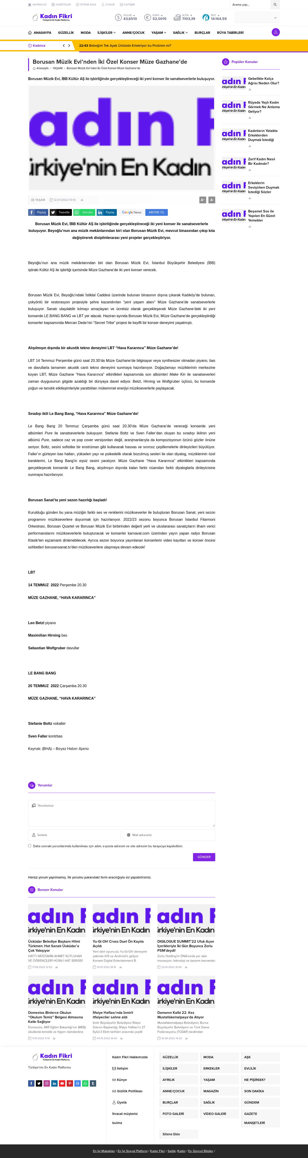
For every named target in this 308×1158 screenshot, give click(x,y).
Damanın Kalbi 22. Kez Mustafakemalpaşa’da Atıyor (180, 1014)
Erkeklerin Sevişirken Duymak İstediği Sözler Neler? (263, 190)
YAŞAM (58, 68)
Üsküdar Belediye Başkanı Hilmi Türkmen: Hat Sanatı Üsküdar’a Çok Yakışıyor (54, 946)
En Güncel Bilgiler (200, 1151)
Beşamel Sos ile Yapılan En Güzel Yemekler (261, 216)
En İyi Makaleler (104, 1151)
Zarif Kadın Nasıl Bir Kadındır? (261, 161)
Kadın (182, 1151)
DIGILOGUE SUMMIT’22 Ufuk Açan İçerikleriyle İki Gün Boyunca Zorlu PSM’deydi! (185, 946)
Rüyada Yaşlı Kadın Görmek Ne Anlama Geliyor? (264, 107)
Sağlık (172, 1151)
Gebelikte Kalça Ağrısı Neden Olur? (263, 80)
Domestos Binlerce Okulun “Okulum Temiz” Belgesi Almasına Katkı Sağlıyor (55, 1017)
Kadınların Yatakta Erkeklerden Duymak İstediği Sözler (263, 138)
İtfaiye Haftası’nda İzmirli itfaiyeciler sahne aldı (113, 1014)
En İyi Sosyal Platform (132, 1151)
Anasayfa (41, 68)
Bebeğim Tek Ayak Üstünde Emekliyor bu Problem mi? (125, 46)
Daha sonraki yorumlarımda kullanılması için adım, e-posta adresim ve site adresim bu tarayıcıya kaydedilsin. (108, 846)
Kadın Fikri (157, 1151)
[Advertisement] (121, 764)
